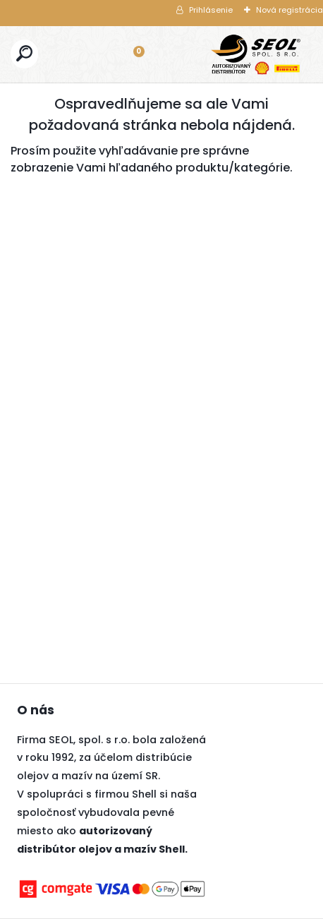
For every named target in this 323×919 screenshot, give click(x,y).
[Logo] (256, 54)
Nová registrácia (289, 10)
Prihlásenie (211, 10)
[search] (24, 53)
